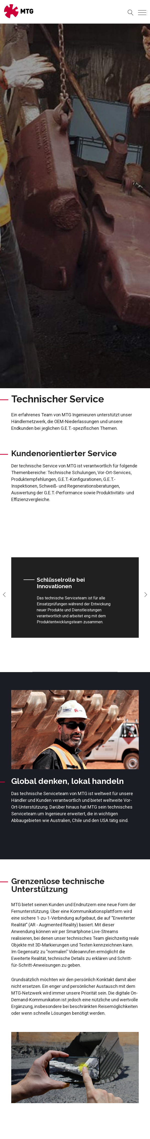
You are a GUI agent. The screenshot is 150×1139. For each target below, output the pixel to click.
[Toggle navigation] (142, 12)
